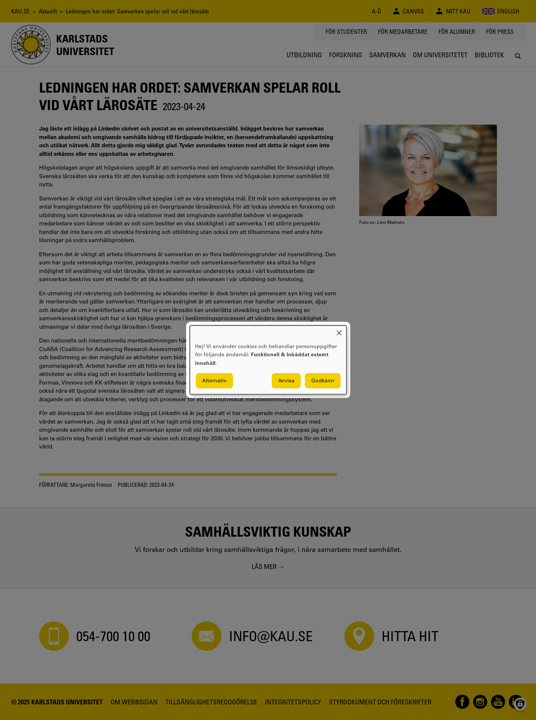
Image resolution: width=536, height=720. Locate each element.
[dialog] (268, 359)
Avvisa (286, 380)
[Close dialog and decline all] (339, 330)
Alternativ (214, 380)
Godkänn (322, 380)
